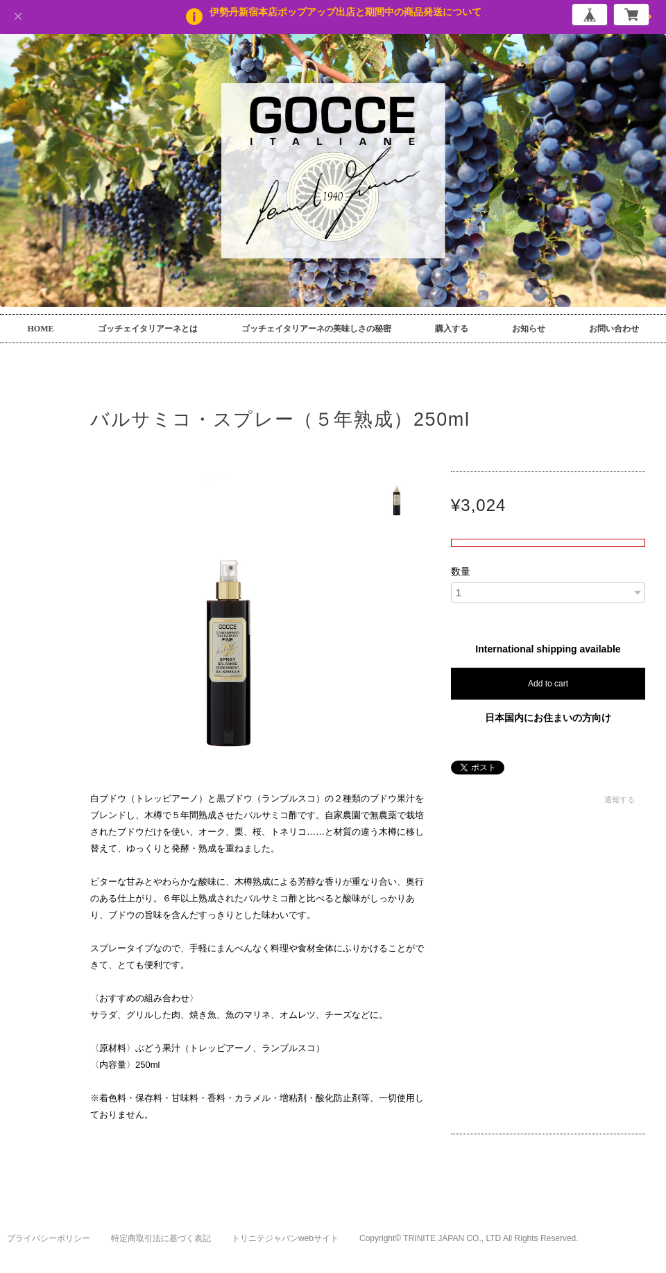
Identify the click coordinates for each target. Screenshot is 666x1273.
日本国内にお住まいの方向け (548, 717)
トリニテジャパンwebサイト (285, 1238)
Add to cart (548, 684)
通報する (619, 799)
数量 (460, 571)
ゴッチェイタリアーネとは (148, 329)
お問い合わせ (614, 329)
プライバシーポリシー (48, 1238)
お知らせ (528, 329)
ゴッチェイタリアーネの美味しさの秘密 (316, 329)
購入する (451, 329)
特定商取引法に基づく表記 (161, 1238)
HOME (41, 329)
